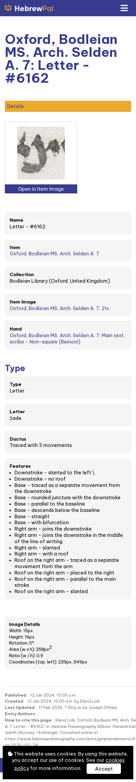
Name (16, 220)
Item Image (23, 302)
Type (15, 384)
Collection (22, 274)
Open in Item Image (41, 189)
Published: (16, 695)
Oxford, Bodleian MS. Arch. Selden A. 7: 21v (59, 308)
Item (15, 247)
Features (20, 466)
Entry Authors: (20, 713)
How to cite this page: (28, 720)
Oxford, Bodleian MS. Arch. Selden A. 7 (54, 254)
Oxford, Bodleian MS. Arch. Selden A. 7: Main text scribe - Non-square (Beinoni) (67, 338)
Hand (16, 329)
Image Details (24, 624)
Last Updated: (20, 707)
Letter (17, 411)
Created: (14, 701)
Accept (104, 769)
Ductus (18, 439)
